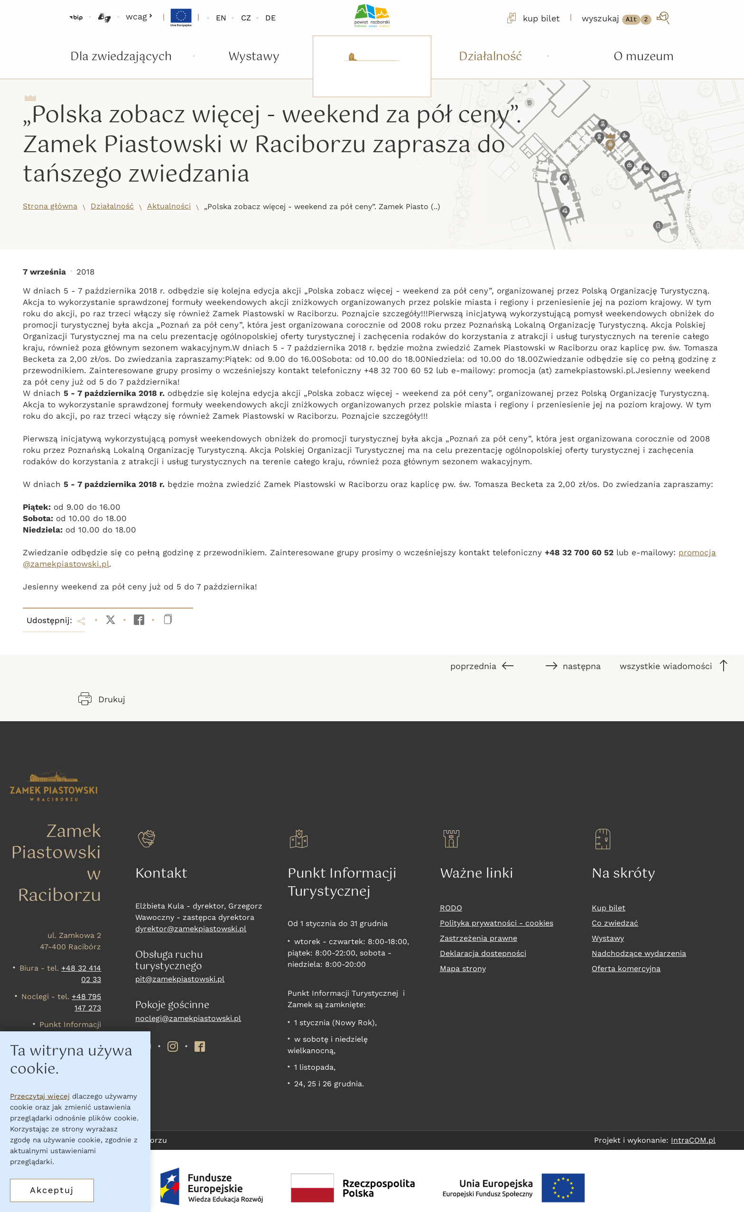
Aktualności (169, 206)
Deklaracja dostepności (483, 953)
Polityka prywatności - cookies (496, 922)
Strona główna (50, 206)
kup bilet (532, 18)
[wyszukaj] (626, 18)
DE (270, 17)
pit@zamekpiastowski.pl (179, 978)
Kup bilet (608, 907)
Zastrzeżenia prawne (478, 938)
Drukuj (101, 699)
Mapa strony (463, 968)
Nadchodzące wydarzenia (639, 953)
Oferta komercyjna (626, 968)
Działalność (112, 206)
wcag (139, 16)
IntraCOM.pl (693, 1140)
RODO (451, 907)
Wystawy (608, 938)
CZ (246, 17)
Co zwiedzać (615, 922)
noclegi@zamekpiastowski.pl (188, 1018)
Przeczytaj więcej (40, 1096)
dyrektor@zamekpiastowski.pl (190, 928)
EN (221, 17)
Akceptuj (52, 1190)
